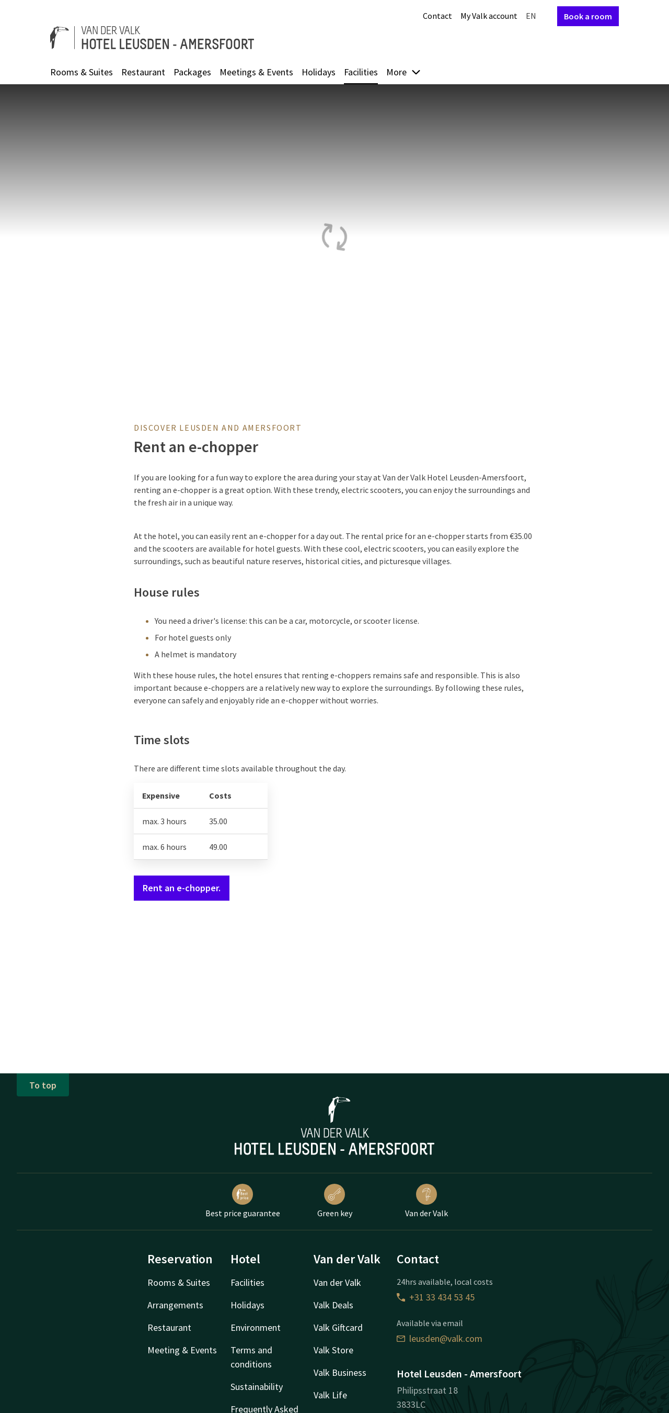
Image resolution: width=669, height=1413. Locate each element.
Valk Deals (333, 1305)
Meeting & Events (182, 1350)
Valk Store (333, 1350)
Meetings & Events (256, 72)
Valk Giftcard (338, 1327)
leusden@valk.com (439, 1338)
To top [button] (42, 1085)
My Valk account (488, 15)
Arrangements (175, 1305)
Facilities (361, 72)
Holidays (319, 72)
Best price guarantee (242, 1201)
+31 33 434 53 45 (436, 1297)
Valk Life (330, 1395)
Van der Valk (426, 1201)
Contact (437, 15)
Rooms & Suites (81, 72)
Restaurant (143, 72)
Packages (192, 72)
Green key (334, 1201)
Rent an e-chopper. (182, 888)
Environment (255, 1327)
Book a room (588, 16)
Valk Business (340, 1372)
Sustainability (256, 1387)
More (403, 72)
